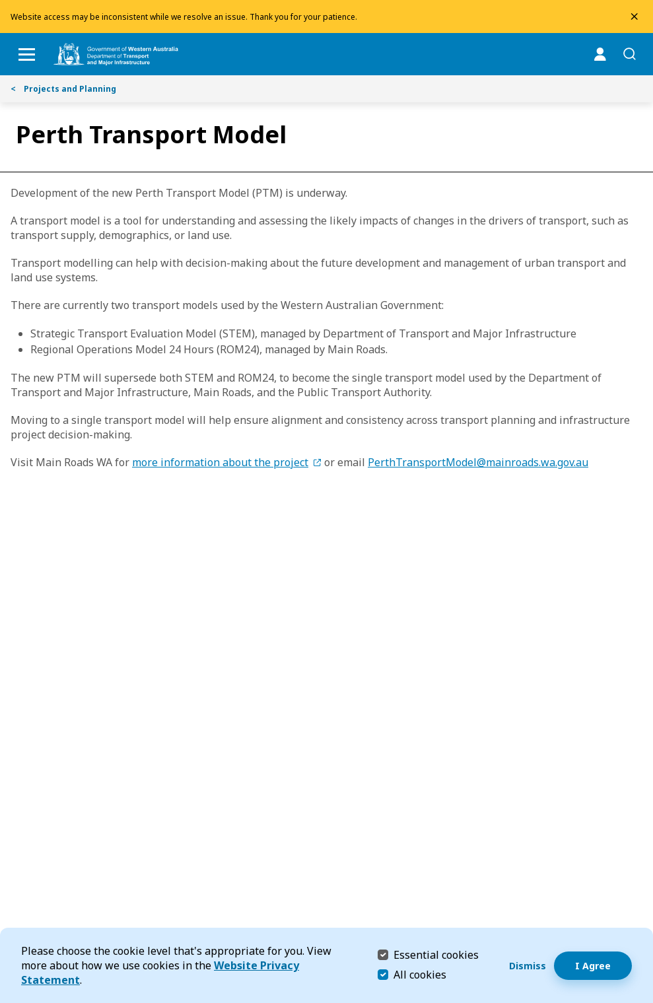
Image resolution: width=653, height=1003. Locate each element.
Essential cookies (436, 954)
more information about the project (220, 462)
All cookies (420, 974)
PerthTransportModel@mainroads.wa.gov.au (478, 462)
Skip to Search (3, 3)
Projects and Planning (63, 88)
